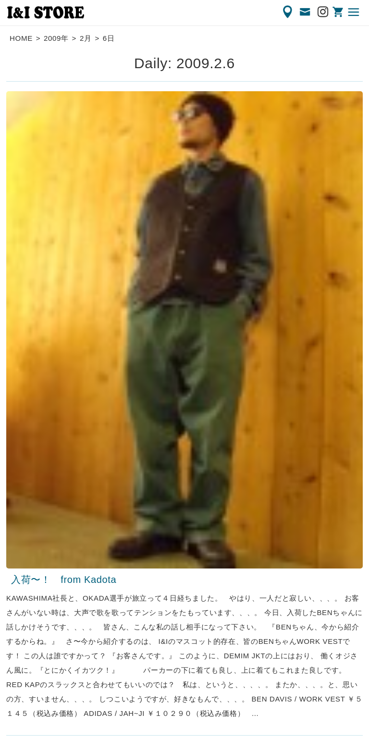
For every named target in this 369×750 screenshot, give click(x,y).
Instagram (323, 12)
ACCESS (288, 12)
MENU (354, 12)
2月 (86, 38)
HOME (21, 38)
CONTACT (305, 12)
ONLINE (338, 12)
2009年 (56, 38)
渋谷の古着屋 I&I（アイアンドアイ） (45, 12)
